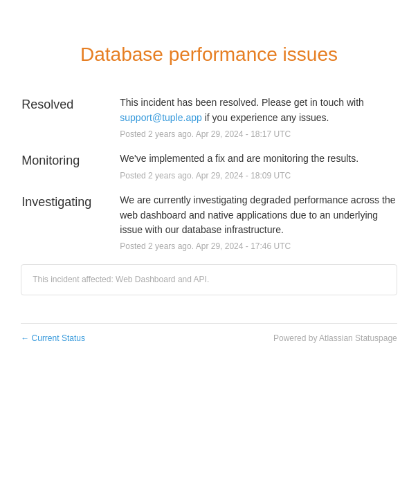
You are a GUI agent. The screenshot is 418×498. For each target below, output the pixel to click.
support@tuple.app (161, 117)
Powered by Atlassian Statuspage (335, 338)
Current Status (53, 338)
